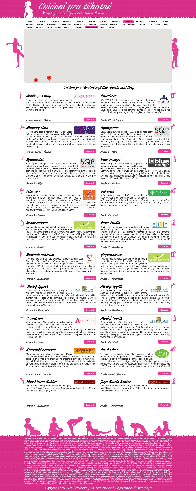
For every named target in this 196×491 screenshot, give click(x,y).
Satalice (58, 27)
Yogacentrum (36, 223)
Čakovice (40, 24)
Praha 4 (67, 21)
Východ (153, 21)
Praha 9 (128, 21)
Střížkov (67, 27)
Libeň (166, 24)
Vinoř (102, 27)
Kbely (123, 24)
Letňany (158, 24)
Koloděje (142, 24)
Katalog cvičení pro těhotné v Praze (73, 13)
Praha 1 (30, 21)
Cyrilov (43, 456)
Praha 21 (155, 441)
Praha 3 (55, 21)
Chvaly (43, 465)
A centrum (34, 318)
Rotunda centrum (40, 255)
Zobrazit (90, 119)
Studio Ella (108, 350)
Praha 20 (69, 463)
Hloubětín (77, 24)
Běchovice (30, 24)
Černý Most (51, 24)
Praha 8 (116, 21)
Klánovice (131, 24)
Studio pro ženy (38, 96)
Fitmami (33, 191)
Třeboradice (78, 27)
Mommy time (37, 128)
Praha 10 (140, 21)
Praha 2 (43, 21)
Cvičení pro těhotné (74, 6)
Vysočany (111, 27)
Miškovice (39, 27)
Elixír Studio (110, 223)
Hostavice (103, 24)
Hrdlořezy (113, 24)
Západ (165, 21)
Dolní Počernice (65, 24)
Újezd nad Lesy (91, 27)
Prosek (49, 27)
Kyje (150, 24)
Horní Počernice (90, 24)
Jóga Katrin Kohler (41, 381)
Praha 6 (92, 21)
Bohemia (107, 191)
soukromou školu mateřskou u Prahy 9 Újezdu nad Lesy (136, 470)
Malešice (29, 27)
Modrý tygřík (37, 286)
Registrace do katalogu (133, 488)
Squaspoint (109, 128)
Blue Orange (110, 159)
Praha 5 (79, 21)
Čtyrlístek (108, 96)
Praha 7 (104, 21)
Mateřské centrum (40, 350)
